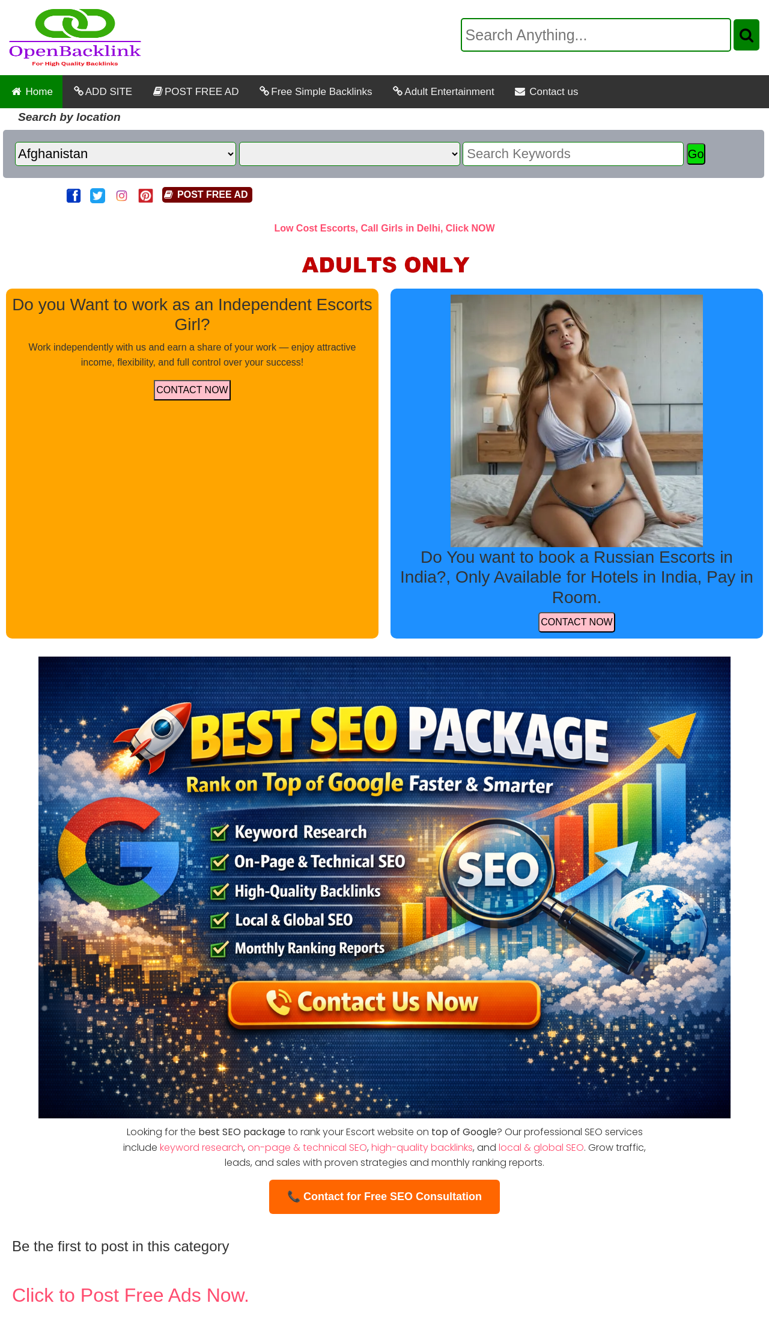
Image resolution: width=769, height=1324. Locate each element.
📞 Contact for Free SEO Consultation (384, 1197)
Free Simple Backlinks (315, 91)
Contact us (546, 91)
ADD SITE (102, 91)
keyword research (201, 1147)
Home (31, 91)
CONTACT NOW (192, 390)
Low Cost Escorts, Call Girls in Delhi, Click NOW (384, 228)
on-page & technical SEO (307, 1147)
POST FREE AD (195, 91)
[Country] (125, 154)
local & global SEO (541, 1147)
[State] (349, 154)
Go (696, 154)
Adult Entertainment (442, 91)
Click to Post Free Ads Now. (130, 1295)
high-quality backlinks (422, 1147)
